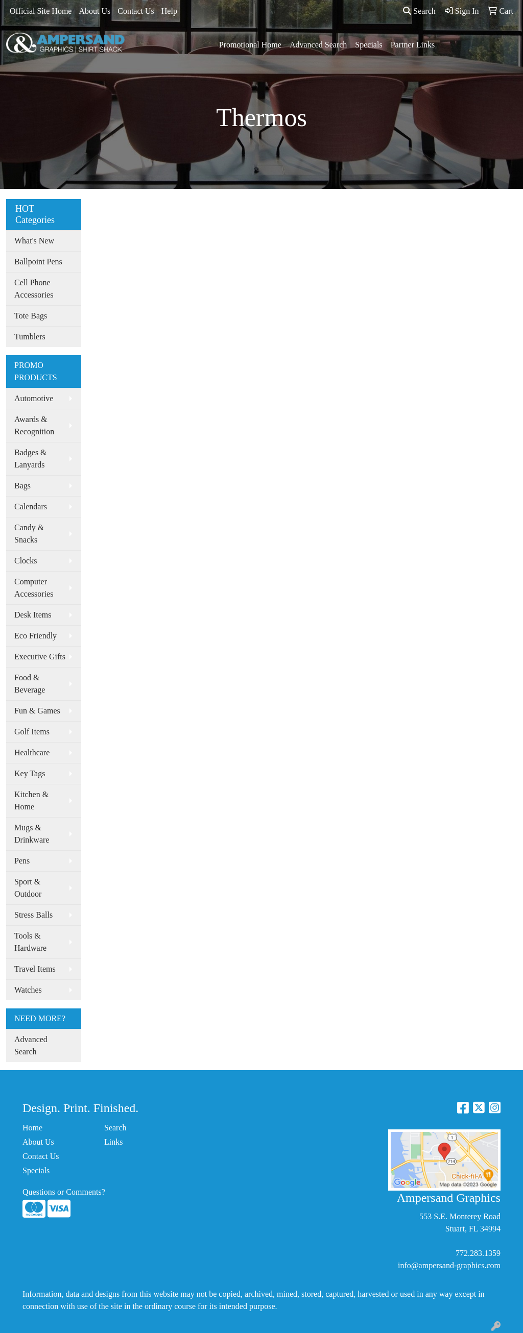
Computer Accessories (33, 587)
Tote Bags (30, 315)
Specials (368, 44)
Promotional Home (250, 44)
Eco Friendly (35, 635)
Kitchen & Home (31, 800)
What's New (34, 240)
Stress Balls (33, 914)
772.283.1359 (478, 1253)
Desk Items (32, 614)
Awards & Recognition (34, 425)
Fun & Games (37, 710)
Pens (22, 860)
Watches (28, 989)
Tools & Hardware (30, 941)
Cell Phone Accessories (33, 288)
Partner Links (413, 44)
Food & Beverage (29, 683)
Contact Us (135, 11)
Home (32, 1127)
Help (169, 11)
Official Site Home (41, 11)
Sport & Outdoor (27, 887)
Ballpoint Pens (38, 261)
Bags (22, 485)
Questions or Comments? (63, 1192)
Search (419, 11)
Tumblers (29, 336)
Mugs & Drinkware (31, 833)
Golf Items (32, 731)
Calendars (30, 506)
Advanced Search (318, 44)
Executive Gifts (39, 656)
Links (113, 1142)
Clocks (25, 560)
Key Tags (29, 773)
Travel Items (35, 969)
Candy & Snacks (29, 533)
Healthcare (32, 752)
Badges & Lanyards (30, 458)
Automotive (33, 398)
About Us (94, 11)
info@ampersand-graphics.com (449, 1265)
